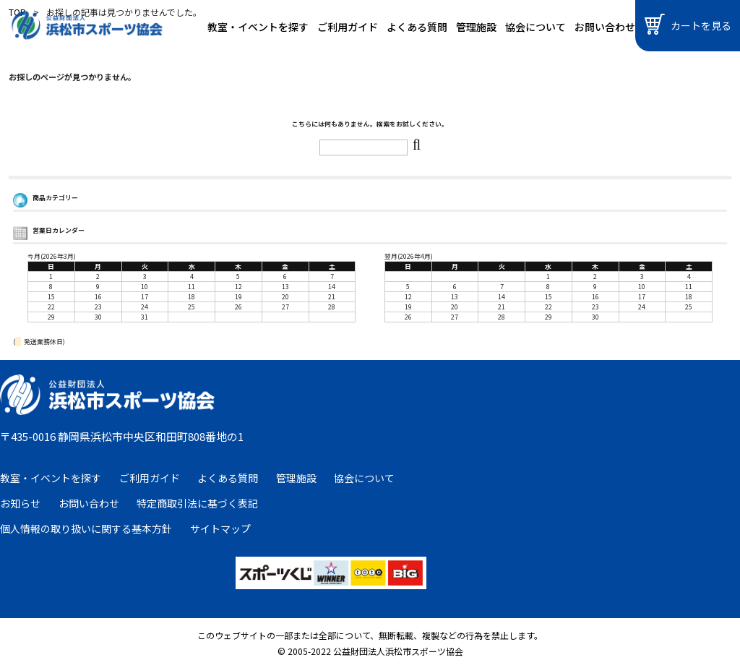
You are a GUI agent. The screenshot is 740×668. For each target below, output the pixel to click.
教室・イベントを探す (258, 27)
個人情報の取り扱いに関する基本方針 (86, 528)
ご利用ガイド (347, 27)
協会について (535, 27)
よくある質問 (417, 27)
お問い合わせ (605, 27)
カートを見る (688, 24)
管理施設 (476, 27)
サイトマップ (220, 528)
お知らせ (20, 503)
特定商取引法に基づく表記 (197, 503)
